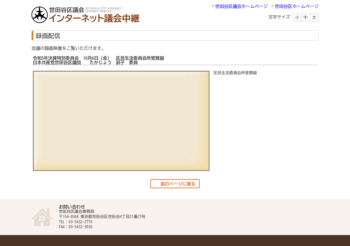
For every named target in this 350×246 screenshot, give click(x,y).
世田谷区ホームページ (297, 6)
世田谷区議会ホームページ (241, 6)
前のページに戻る (178, 184)
